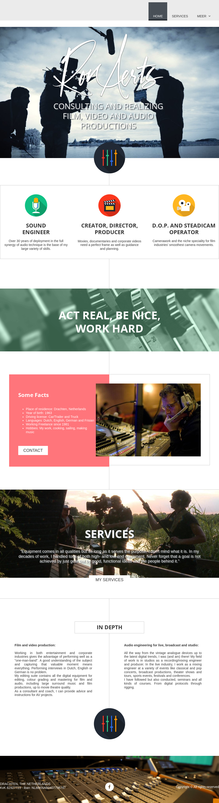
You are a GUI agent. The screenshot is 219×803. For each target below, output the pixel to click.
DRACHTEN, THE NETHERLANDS (25, 784)
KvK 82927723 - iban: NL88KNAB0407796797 (33, 788)
